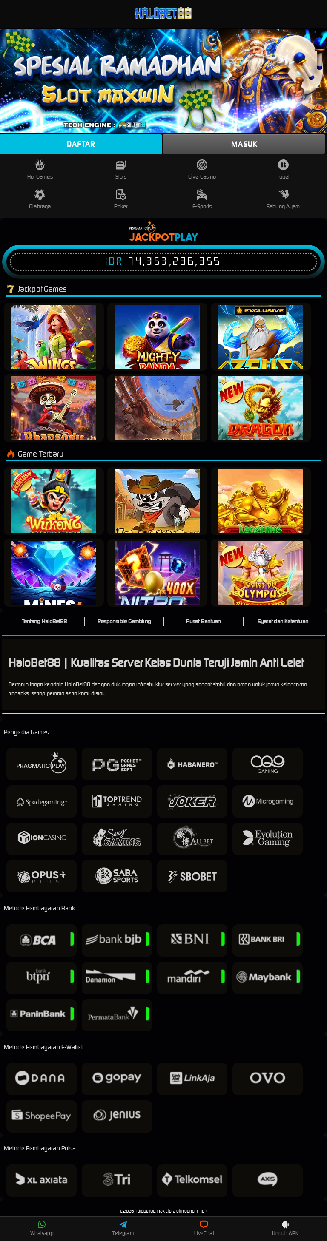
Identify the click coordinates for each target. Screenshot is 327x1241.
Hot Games (40, 169)
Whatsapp (42, 1228)
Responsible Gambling (124, 621)
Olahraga (40, 199)
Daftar (81, 144)
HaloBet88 (145, 1211)
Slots (121, 169)
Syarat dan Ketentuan (283, 621)
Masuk (244, 144)
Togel (283, 169)
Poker (121, 199)
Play (186, 238)
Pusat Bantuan (203, 621)
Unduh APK (285, 1228)
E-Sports (202, 199)
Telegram (123, 1228)
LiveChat (204, 1228)
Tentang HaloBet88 (44, 621)
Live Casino (202, 169)
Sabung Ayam (283, 199)
